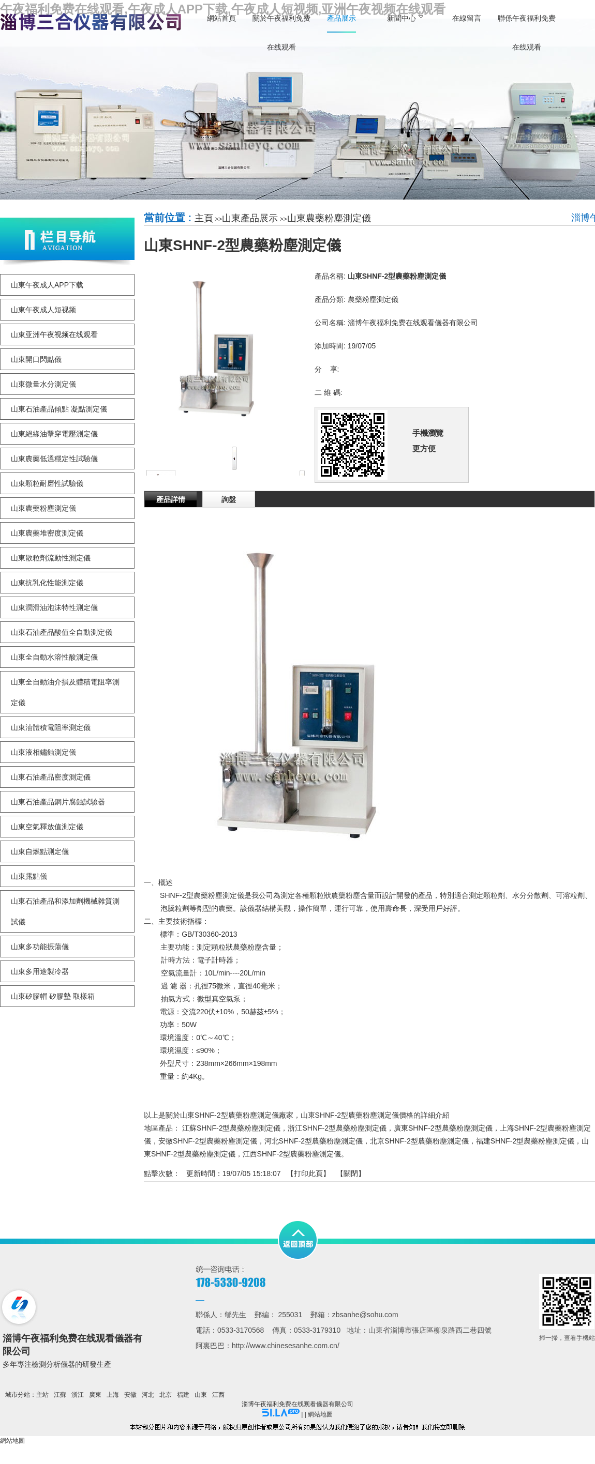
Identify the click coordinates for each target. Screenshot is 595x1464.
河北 (148, 1394)
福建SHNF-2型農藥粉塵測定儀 (525, 1141)
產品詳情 (170, 499)
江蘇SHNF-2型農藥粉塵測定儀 (231, 1128)
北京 (165, 1394)
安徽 (130, 1394)
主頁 (204, 218)
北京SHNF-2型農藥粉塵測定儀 (419, 1141)
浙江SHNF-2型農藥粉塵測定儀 (337, 1128)
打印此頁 (308, 1173)
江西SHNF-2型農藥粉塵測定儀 (292, 1154)
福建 (183, 1394)
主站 (42, 1394)
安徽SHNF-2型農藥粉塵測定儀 (207, 1141)
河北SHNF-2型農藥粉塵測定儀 (313, 1141)
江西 (218, 1394)
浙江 (77, 1394)
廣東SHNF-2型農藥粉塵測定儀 (443, 1128)
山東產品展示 (250, 218)
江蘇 (60, 1394)
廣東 (95, 1394)
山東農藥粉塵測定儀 (329, 218)
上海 (113, 1394)
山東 (201, 1394)
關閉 (351, 1173)
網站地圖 (320, 1414)
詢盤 (228, 499)
